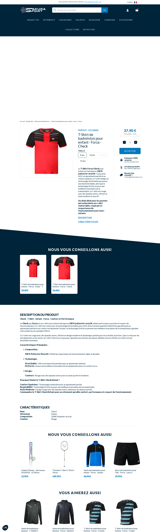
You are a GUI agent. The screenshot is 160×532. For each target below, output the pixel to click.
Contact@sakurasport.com (31, 513)
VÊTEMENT (66, 504)
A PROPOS (87, 496)
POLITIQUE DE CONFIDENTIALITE (91, 516)
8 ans (82, 70)
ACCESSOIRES (68, 515)
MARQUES (66, 519)
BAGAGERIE (67, 511)
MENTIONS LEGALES (92, 511)
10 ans (92, 70)
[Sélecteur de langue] (137, 2)
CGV (84, 508)
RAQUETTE (66, 496)
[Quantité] (130, 58)
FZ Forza (93, 46)
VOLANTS (66, 500)
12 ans (103, 70)
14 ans (83, 76)
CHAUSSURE (67, 508)
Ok (104, 10)
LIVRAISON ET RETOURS (94, 500)
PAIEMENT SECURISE (92, 504)
